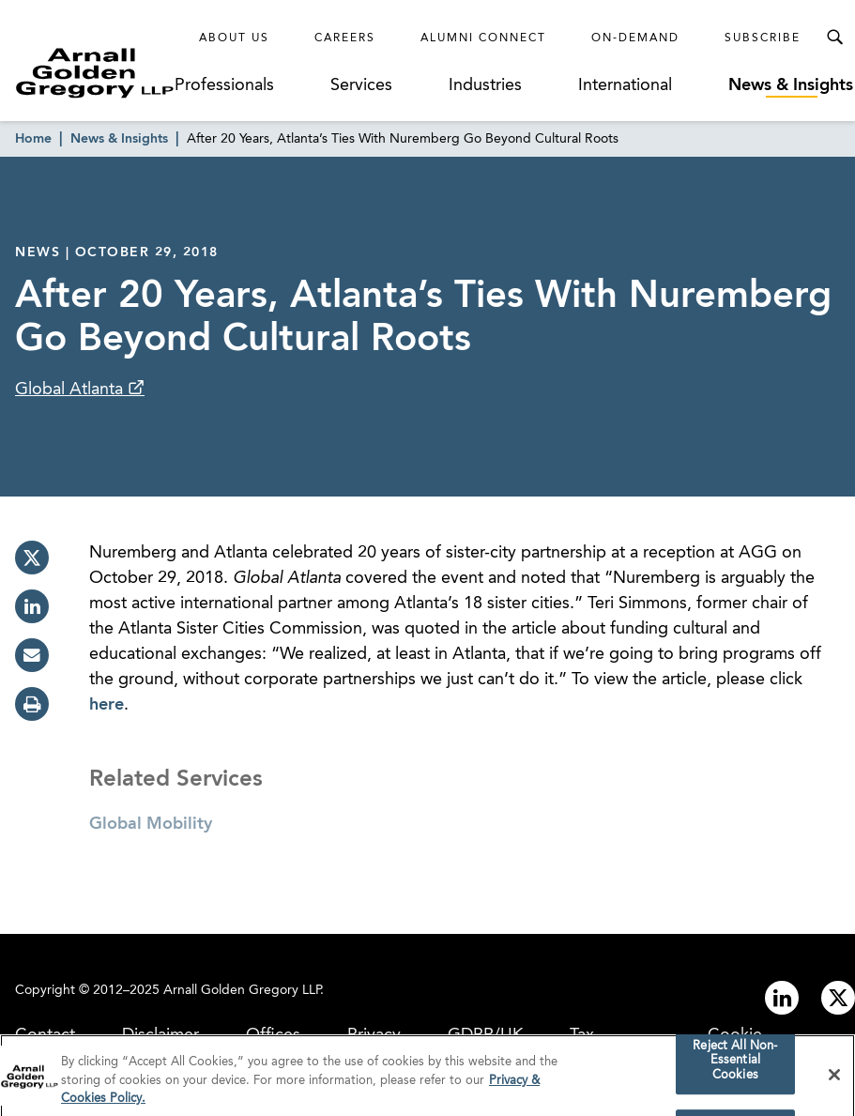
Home (33, 138)
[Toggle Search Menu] (834, 37)
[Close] (834, 1079)
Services (361, 85)
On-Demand (635, 38)
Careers (344, 38)
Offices (273, 1035)
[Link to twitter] (838, 998)
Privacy (374, 1035)
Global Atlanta (71, 389)
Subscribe (763, 38)
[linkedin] (32, 606)
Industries (485, 85)
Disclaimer (160, 1035)
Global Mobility (150, 824)
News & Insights (790, 85)
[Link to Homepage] (95, 73)
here (106, 704)
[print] (32, 704)
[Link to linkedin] (782, 998)
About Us (234, 38)
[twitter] (32, 557)
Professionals (224, 85)
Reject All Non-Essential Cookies (735, 1065)
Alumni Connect (483, 38)
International (625, 85)
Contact (45, 1035)
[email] (32, 655)
